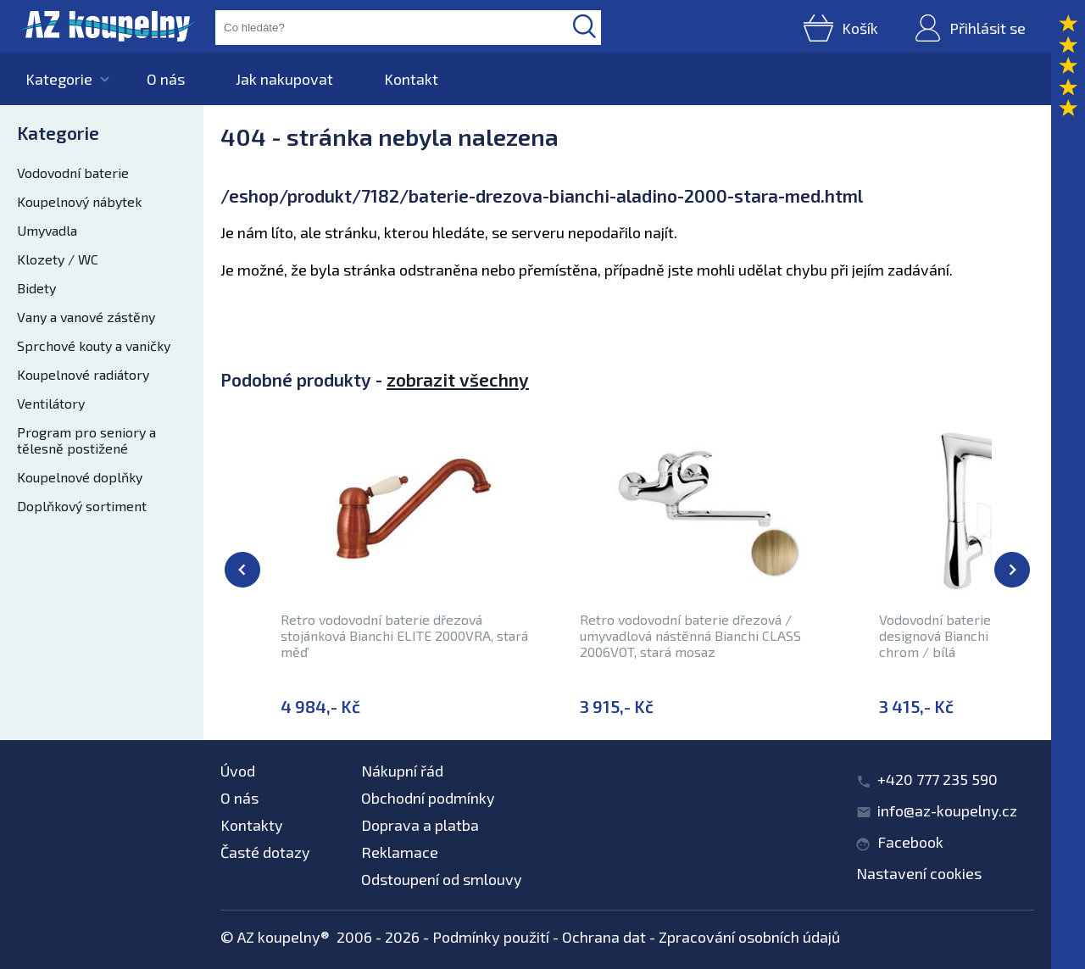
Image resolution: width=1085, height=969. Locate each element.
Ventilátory (51, 403)
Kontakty (251, 825)
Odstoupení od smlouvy (441, 879)
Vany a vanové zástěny (86, 317)
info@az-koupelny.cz (947, 810)
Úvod (237, 770)
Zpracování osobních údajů (749, 936)
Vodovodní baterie (73, 172)
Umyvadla (47, 230)
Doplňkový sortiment (82, 506)
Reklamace (399, 852)
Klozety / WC (57, 259)
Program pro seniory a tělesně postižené (86, 440)
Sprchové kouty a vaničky (93, 345)
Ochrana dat (604, 936)
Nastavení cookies (919, 873)
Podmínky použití (490, 936)
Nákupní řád (402, 770)
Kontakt (411, 79)
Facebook (910, 842)
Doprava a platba (420, 825)
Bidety (36, 288)
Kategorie (58, 79)
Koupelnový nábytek (79, 201)
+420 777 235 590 (937, 779)
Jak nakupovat (284, 79)
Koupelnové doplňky (79, 477)
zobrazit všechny (458, 379)
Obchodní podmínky (428, 797)
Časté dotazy (265, 852)
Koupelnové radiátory (83, 374)
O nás (166, 79)
